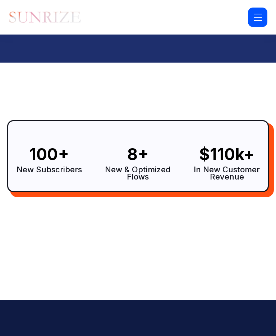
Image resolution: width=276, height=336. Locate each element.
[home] (47, 17)
